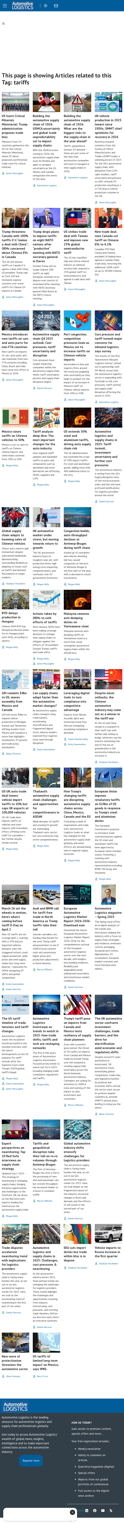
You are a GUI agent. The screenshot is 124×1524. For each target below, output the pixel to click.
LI (87, 1511)
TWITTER (111, 1511)
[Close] (72, 1512)
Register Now (31, 1460)
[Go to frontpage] (23, 5)
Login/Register (46, 6)
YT (103, 1511)
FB (95, 1511)
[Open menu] (5, 5)
